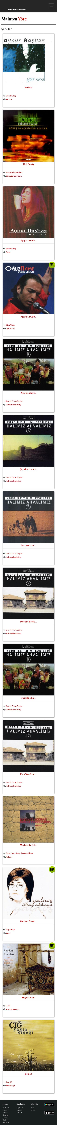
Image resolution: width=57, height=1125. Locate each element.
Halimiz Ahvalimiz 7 (13, 633)
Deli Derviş (28, 164)
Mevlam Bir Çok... (28, 845)
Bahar (8, 252)
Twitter (33, 1110)
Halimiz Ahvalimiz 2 (13, 557)
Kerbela (28, 88)
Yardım (5, 1113)
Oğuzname (10, 329)
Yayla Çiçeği (10, 1086)
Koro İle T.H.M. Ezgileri (14, 401)
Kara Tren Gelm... (28, 774)
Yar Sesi (9, 99)
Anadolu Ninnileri (12, 1009)
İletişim (5, 1110)
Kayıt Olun (20, 1108)
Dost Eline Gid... (28, 698)
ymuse (12, 6)
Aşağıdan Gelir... (28, 240)
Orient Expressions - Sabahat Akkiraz (19, 853)
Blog (32, 1108)
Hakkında (6, 1108)
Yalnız (8, 933)
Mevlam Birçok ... (28, 622)
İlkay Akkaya (10, 930)
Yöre (22, 19)
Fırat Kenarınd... (28, 545)
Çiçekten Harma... (28, 469)
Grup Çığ (9, 1082)
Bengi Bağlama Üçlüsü (14, 172)
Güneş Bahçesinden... (14, 176)
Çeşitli (8, 1006)
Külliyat (8, 857)
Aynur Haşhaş (11, 96)
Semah (28, 1074)
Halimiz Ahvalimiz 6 (13, 481)
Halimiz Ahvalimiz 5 (13, 405)
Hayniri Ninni (28, 997)
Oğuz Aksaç (10, 325)
